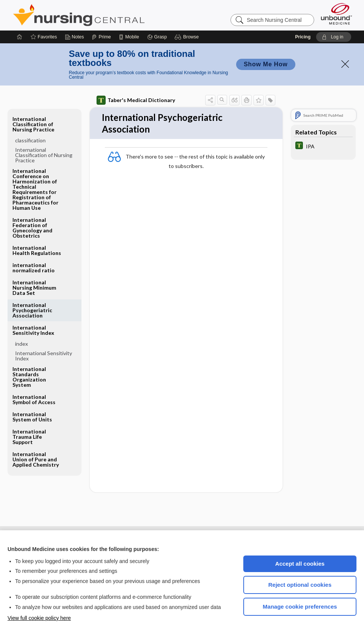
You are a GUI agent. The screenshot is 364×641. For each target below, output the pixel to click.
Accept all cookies (300, 563)
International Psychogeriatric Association (32, 310)
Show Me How (265, 64)
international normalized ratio (33, 267)
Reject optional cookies (300, 584)
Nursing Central (107, 15)
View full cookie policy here (39, 618)
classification (30, 140)
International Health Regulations (36, 250)
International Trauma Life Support (29, 436)
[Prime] (101, 37)
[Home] (19, 37)
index (21, 343)
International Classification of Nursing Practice (33, 124)
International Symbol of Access (33, 399)
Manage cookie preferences (300, 606)
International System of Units (32, 417)
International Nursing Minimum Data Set (34, 287)
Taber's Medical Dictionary (136, 100)
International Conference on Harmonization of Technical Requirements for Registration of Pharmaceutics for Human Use (35, 189)
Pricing (303, 37)
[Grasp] (157, 37)
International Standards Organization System (29, 377)
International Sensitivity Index (33, 330)
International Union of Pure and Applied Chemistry (35, 459)
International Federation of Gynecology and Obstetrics (32, 228)
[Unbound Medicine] (336, 14)
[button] (188, 37)
